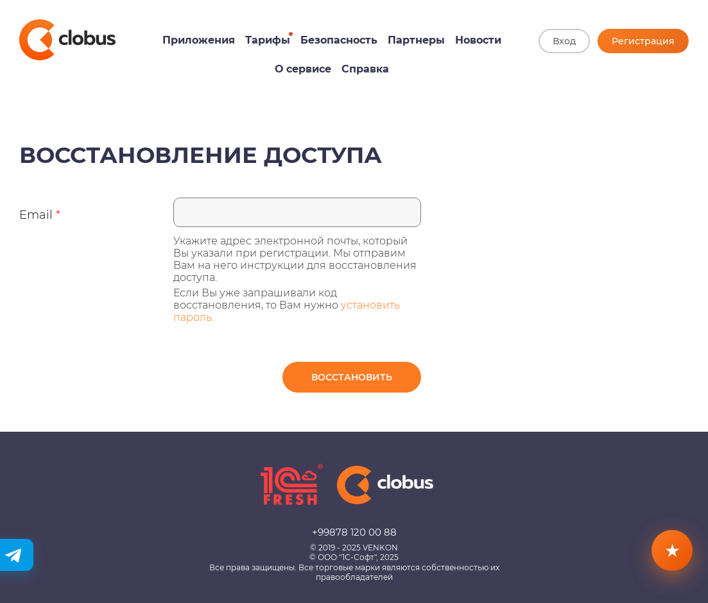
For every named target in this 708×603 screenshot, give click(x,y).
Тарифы (267, 40)
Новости (478, 40)
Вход (564, 41)
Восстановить (351, 377)
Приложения (198, 40)
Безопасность (338, 40)
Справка (365, 69)
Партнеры (416, 40)
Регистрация (643, 41)
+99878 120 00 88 (354, 532)
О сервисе (303, 69)
